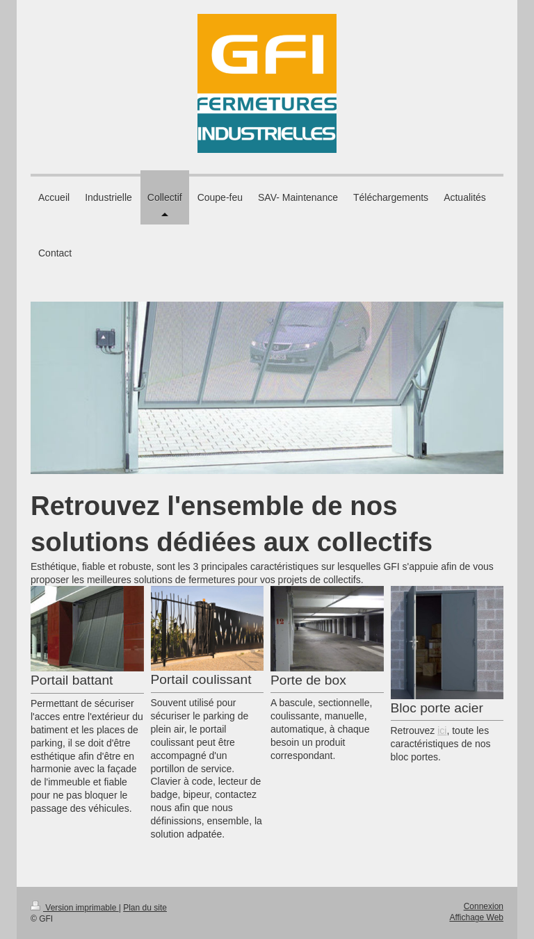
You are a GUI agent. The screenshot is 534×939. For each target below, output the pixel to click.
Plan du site (145, 908)
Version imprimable (75, 908)
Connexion (483, 906)
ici (441, 730)
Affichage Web (476, 917)
